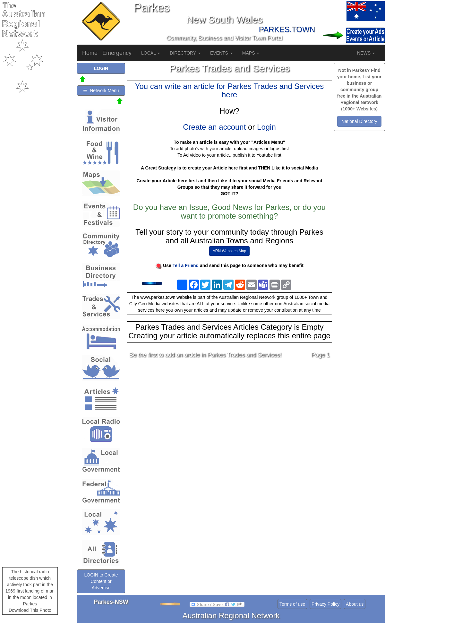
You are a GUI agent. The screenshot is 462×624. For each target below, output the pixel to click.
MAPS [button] (251, 53)
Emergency (117, 53)
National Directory (359, 121)
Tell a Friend (186, 265)
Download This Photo (30, 610)
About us (355, 604)
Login (266, 127)
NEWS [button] (366, 53)
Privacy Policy (325, 604)
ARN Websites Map (229, 251)
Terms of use (292, 604)
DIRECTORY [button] (185, 53)
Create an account (214, 127)
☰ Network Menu (101, 90)
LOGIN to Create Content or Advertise (101, 581)
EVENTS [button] (221, 53)
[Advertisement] (229, 414)
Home (90, 53)
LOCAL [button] (150, 53)
